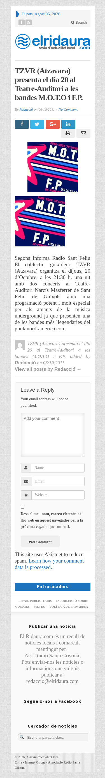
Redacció (26, 109)
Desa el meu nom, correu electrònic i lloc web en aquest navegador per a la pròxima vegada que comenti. (52, 520)
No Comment (68, 109)
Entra (18, 762)
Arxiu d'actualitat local (43, 757)
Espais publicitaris (35, 600)
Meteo (39, 606)
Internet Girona (35, 762)
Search (79, 22)
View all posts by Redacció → (48, 369)
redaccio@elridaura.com (52, 681)
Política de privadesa (69, 606)
